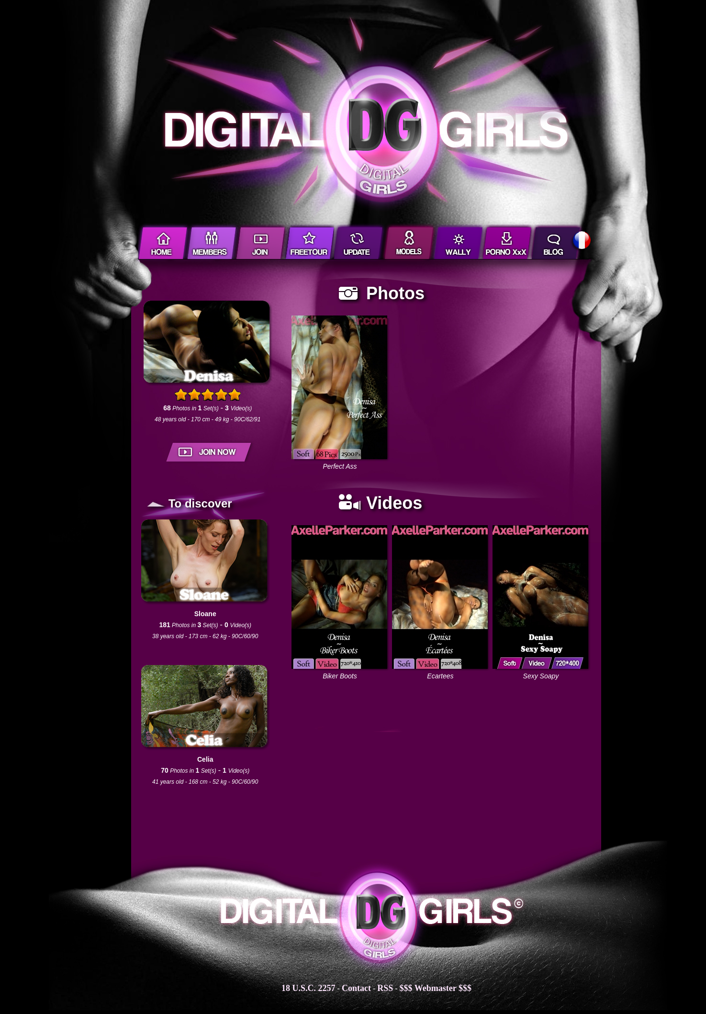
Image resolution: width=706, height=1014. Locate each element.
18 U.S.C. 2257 (308, 988)
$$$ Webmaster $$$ (435, 988)
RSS (385, 988)
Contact (356, 988)
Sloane (205, 614)
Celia (205, 759)
